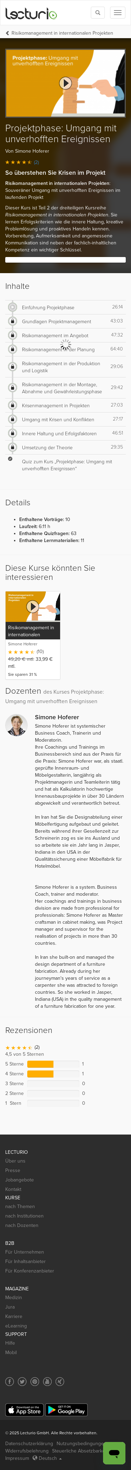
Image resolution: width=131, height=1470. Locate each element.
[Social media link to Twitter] (22, 1381)
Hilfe (10, 1343)
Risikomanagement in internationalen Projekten (62, 33)
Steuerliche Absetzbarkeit (80, 1451)
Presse (12, 1170)
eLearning (16, 1326)
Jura (10, 1307)
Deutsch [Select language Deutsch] (47, 1458)
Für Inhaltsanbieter (25, 1261)
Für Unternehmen (24, 1252)
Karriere (13, 1316)
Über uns (15, 1161)
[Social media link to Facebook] (9, 1381)
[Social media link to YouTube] (47, 1381)
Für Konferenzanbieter (29, 1271)
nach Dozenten (21, 1225)
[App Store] (24, 1409)
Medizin (13, 1298)
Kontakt (13, 1189)
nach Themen (20, 1206)
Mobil (11, 1352)
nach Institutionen (24, 1216)
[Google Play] (66, 1409)
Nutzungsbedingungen (82, 1444)
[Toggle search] (98, 13)
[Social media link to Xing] (60, 1381)
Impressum (17, 1458)
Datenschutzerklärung (29, 1444)
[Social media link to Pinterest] (34, 1381)
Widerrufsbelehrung (27, 1451)
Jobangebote (19, 1180)
